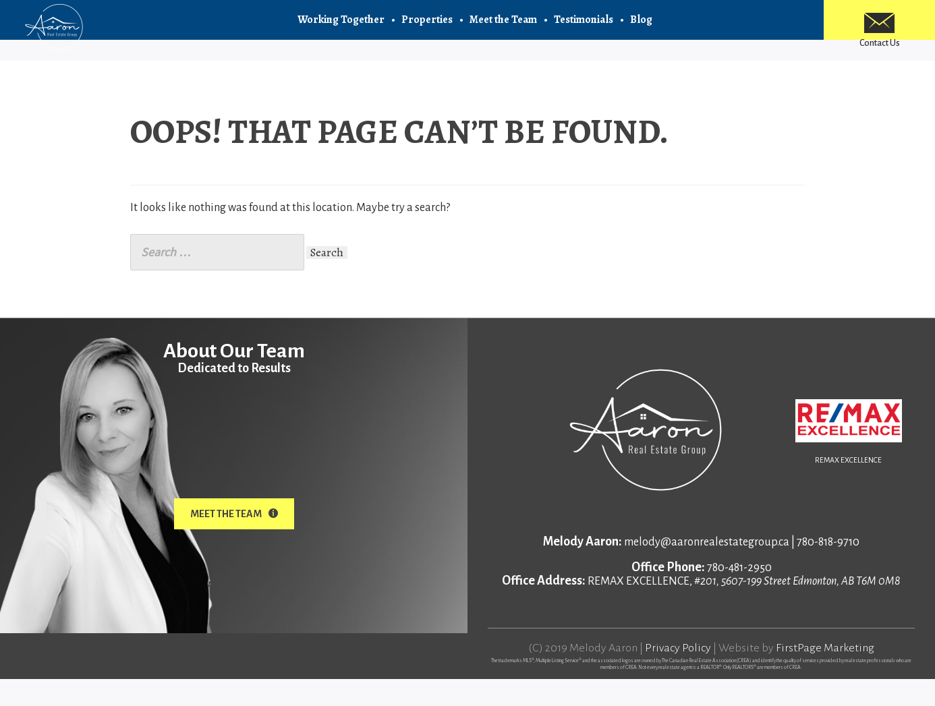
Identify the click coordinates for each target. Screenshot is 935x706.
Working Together (341, 27)
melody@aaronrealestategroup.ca (706, 569)
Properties (427, 27)
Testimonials (583, 27)
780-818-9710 (828, 569)
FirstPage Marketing (825, 675)
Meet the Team (503, 27)
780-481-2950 (739, 595)
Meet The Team (234, 540)
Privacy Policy (678, 675)
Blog (641, 27)
